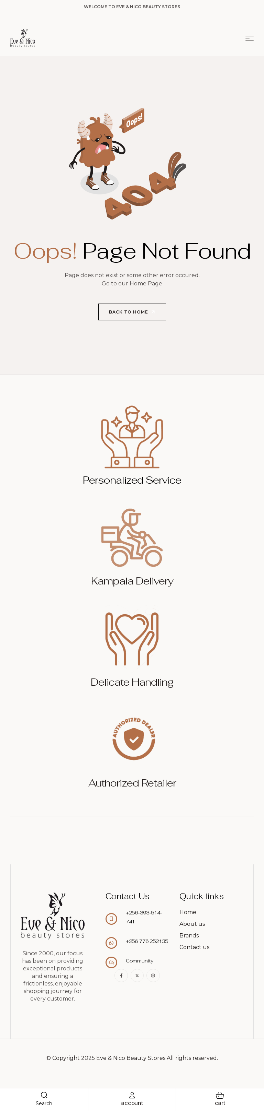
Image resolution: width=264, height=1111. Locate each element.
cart (220, 1103)
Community (139, 961)
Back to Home (132, 312)
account (132, 1103)
